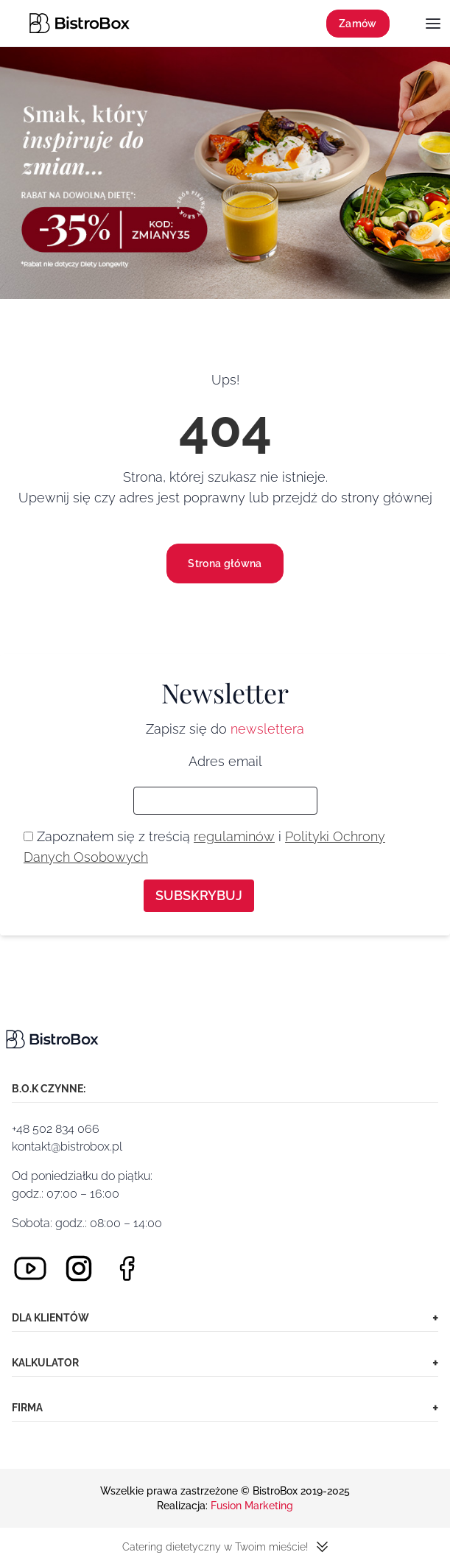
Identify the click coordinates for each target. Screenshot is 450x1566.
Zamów (358, 23)
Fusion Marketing (252, 1505)
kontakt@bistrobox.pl (67, 1147)
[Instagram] (78, 1268)
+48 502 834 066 (55, 1129)
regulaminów (234, 836)
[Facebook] (127, 1268)
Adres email (225, 761)
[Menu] (433, 25)
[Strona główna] (79, 23)
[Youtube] (30, 1268)
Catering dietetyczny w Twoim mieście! (225, 1547)
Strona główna (225, 563)
